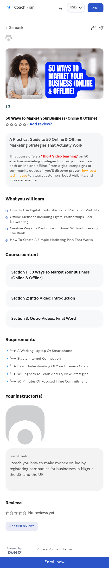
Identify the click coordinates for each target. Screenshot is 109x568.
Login (95, 7)
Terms (67, 549)
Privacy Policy (47, 549)
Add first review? (21, 526)
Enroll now (54, 562)
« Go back (14, 28)
